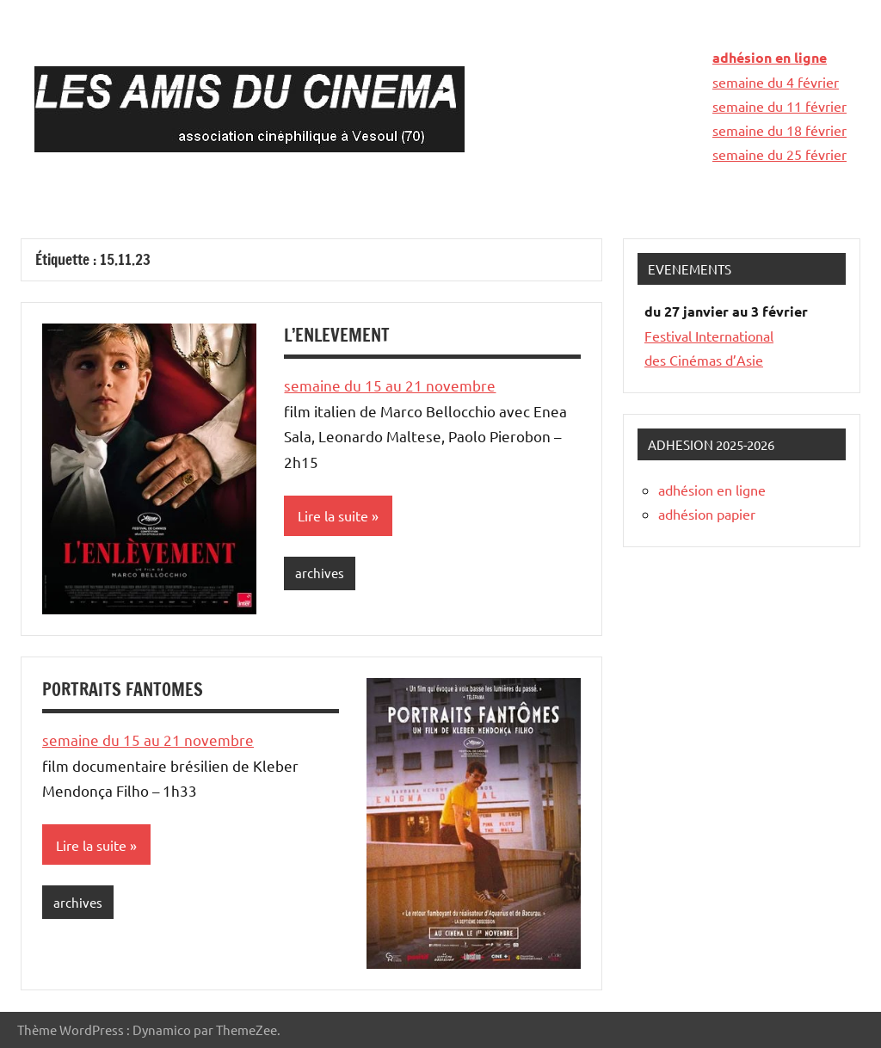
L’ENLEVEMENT (337, 335)
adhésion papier (706, 513)
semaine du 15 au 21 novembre (390, 385)
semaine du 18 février (779, 130)
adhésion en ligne (769, 57)
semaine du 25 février (779, 154)
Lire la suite (333, 515)
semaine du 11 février (779, 105)
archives (319, 572)
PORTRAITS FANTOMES (122, 689)
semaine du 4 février (775, 81)
